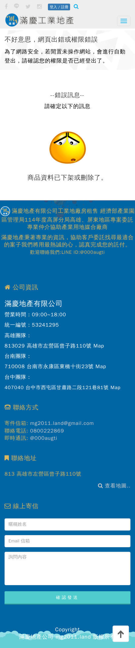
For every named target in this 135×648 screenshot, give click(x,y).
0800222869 (47, 431)
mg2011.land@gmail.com (62, 423)
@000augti (43, 438)
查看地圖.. (114, 486)
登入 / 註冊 (59, 7)
